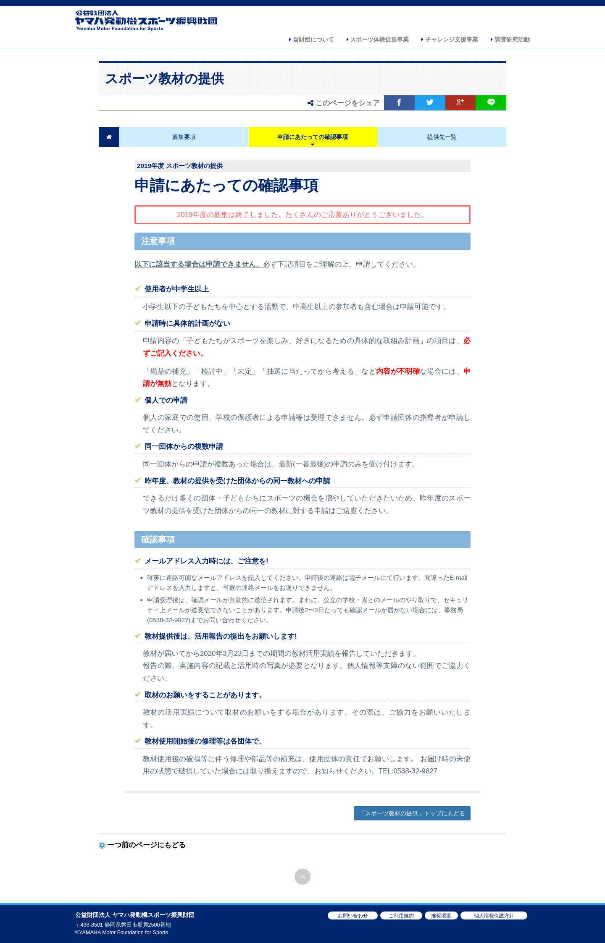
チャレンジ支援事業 (449, 39)
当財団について (311, 39)
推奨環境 (441, 916)
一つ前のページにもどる (146, 845)
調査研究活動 (510, 39)
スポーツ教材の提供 (164, 78)
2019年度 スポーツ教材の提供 (180, 165)
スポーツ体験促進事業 (378, 39)
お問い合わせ (353, 916)
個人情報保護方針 (494, 916)
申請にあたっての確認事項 (312, 137)
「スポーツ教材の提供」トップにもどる (412, 813)
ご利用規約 (401, 916)
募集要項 (184, 137)
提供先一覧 (442, 137)
